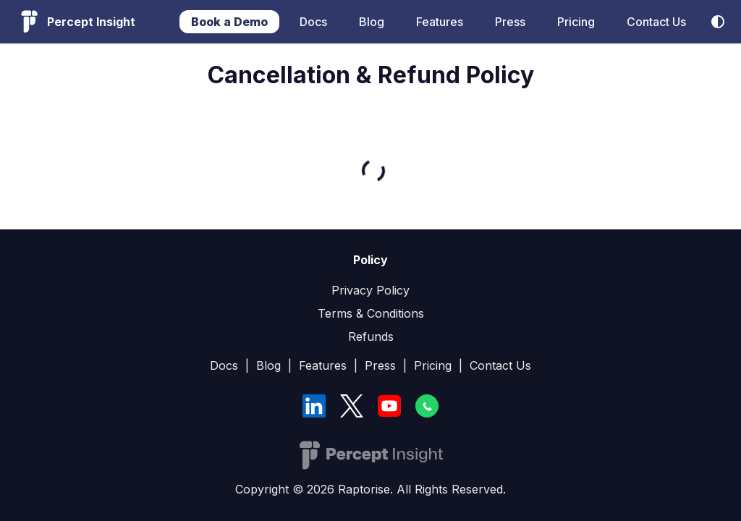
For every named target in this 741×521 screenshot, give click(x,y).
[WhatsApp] (427, 406)
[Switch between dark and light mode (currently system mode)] (717, 21)
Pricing (576, 21)
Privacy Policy (370, 290)
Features (439, 21)
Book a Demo (229, 21)
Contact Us (656, 21)
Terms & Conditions (371, 313)
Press (510, 21)
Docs (313, 21)
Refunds (371, 336)
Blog (371, 21)
